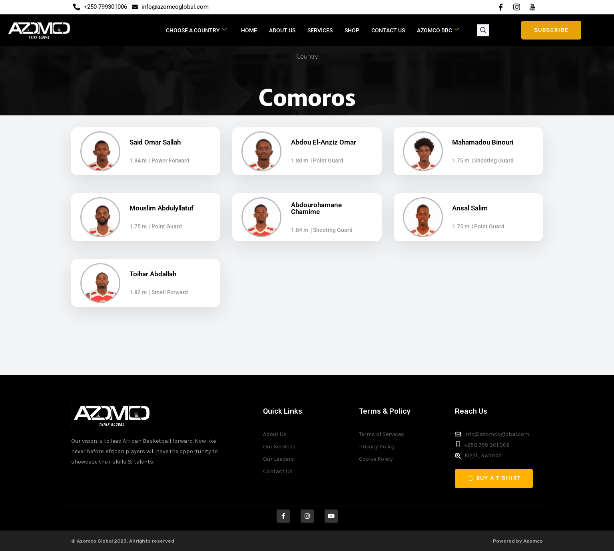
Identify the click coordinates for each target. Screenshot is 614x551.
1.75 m (460, 160)
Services (320, 30)
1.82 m (138, 292)
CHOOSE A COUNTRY (196, 30)
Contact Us (388, 30)
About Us (282, 30)
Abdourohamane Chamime (316, 208)
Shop (352, 30)
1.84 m (138, 160)
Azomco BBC (438, 30)
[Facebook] (500, 7)
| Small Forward (167, 292)
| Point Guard (325, 160)
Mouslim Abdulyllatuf (161, 208)
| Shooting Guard (491, 160)
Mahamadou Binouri (482, 142)
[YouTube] (532, 7)
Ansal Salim (470, 208)
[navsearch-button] (483, 30)
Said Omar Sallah (155, 142)
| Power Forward (168, 160)
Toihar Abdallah (153, 274)
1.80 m (299, 160)
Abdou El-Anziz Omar (323, 142)
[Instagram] (516, 7)
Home (249, 30)
